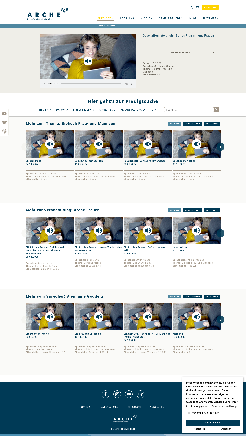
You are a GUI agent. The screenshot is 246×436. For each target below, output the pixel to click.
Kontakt (86, 407)
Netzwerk (211, 18)
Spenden (210, 7)
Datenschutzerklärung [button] (224, 406)
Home (100, 26)
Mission (146, 18)
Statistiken (211, 412)
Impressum (134, 407)
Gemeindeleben (171, 18)
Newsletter (157, 407)
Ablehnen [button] (226, 429)
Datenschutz (109, 407)
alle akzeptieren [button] (213, 422)
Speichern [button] (199, 429)
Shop (193, 18)
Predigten (105, 18)
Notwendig (195, 412)
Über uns (127, 18)
